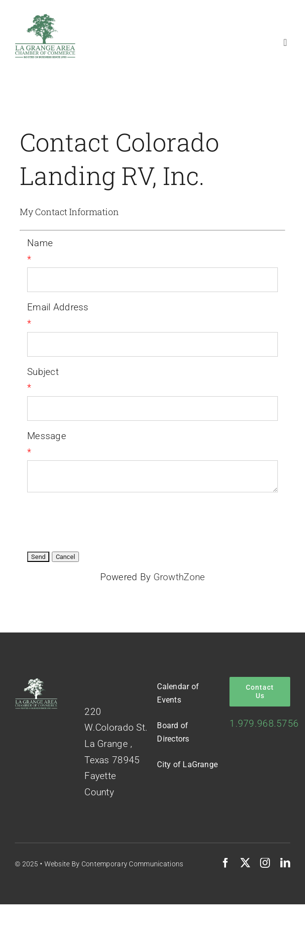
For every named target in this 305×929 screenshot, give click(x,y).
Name (40, 243)
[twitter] (245, 863)
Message (46, 436)
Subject (43, 371)
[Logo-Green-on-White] (45, 18)
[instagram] (265, 863)
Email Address (58, 307)
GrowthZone (179, 577)
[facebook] (225, 863)
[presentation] (102, 519)
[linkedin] (285, 863)
